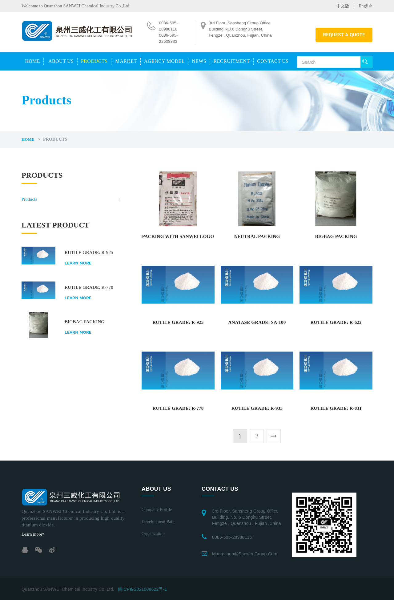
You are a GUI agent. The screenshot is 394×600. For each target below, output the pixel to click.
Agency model (164, 61)
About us (61, 61)
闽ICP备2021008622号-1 (142, 589)
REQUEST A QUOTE (344, 35)
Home (32, 61)
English (365, 6)
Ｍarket (126, 61)
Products (94, 61)
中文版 (343, 6)
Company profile (157, 509)
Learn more (78, 263)
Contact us (272, 61)
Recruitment (232, 61)
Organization (153, 533)
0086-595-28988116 (232, 537)
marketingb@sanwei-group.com (244, 553)
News (199, 61)
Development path (158, 521)
